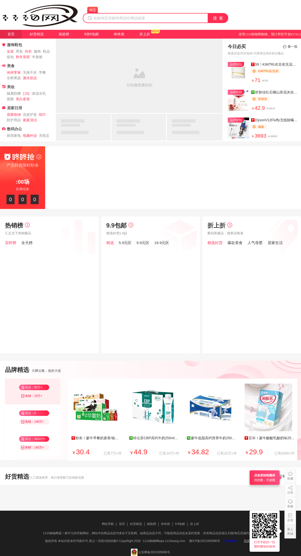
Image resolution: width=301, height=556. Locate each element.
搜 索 (218, 18)
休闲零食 (14, 72)
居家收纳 (14, 115)
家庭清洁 (30, 120)
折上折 (144, 34)
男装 (19, 51)
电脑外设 (30, 136)
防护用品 (14, 120)
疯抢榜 (64, 34)
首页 (11, 34)
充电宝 (44, 136)
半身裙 (37, 57)
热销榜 (17, 225)
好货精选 (37, 34)
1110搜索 (230, 541)
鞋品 (46, 51)
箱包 (10, 57)
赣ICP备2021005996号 (204, 541)
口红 (26, 93)
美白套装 (23, 99)
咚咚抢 (119, 34)
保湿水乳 (39, 93)
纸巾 (42, 115)
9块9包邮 (91, 34)
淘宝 (92, 10)
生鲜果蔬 (14, 78)
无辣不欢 (30, 72)
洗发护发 (30, 115)
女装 (10, 51)
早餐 (42, 72)
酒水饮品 (30, 78)
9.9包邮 (119, 225)
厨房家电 (14, 136)
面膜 (10, 99)
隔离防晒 (14, 93)
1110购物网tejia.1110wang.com (164, 541)
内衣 (28, 51)
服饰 (37, 51)
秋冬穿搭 (23, 57)
